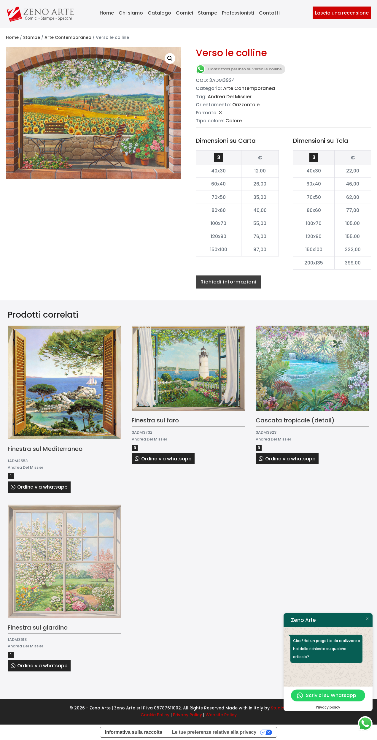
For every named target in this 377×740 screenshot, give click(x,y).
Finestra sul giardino (38, 627)
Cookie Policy (155, 715)
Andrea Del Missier (230, 96)
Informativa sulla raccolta (133, 732)
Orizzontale (246, 104)
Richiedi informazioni (229, 281)
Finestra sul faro (155, 420)
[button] (170, 58)
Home (107, 12)
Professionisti (238, 12)
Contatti (269, 12)
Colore (233, 120)
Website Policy (221, 715)
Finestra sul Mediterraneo (45, 449)
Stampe (207, 12)
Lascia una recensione (342, 12)
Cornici (184, 12)
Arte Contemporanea (67, 37)
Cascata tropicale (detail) (295, 420)
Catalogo (159, 12)
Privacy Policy (187, 715)
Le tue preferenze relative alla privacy (214, 732)
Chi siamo (131, 12)
